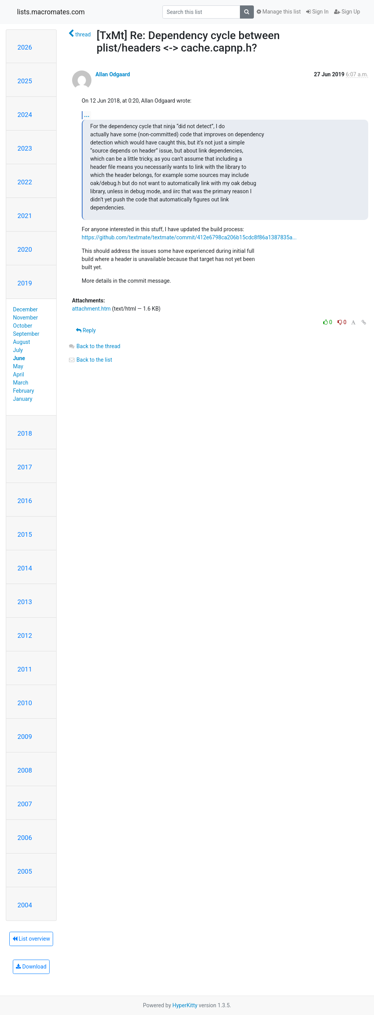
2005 (24, 871)
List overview (31, 939)
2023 (24, 148)
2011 (24, 669)
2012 (24, 635)
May (18, 366)
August (21, 342)
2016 (24, 501)
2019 (24, 283)
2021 (24, 216)
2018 (24, 433)
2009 (24, 736)
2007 (24, 804)
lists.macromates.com (51, 12)
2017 (24, 467)
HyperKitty (185, 1005)
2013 (24, 602)
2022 (24, 182)
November (25, 317)
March (21, 383)
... (87, 115)
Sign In (317, 12)
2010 (24, 703)
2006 (24, 838)
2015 (24, 534)
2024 (24, 115)
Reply (86, 330)
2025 (24, 81)
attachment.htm (91, 309)
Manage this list (279, 12)
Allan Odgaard (112, 74)
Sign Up (347, 12)
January (23, 399)
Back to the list (90, 360)
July (18, 350)
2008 (24, 770)
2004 (24, 905)
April (18, 374)
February (23, 391)
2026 (24, 47)
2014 (24, 568)
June (19, 358)
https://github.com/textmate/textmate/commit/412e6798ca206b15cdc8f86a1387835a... (189, 237)
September (26, 334)
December (25, 309)
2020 (24, 249)
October (22, 326)
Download (31, 966)
